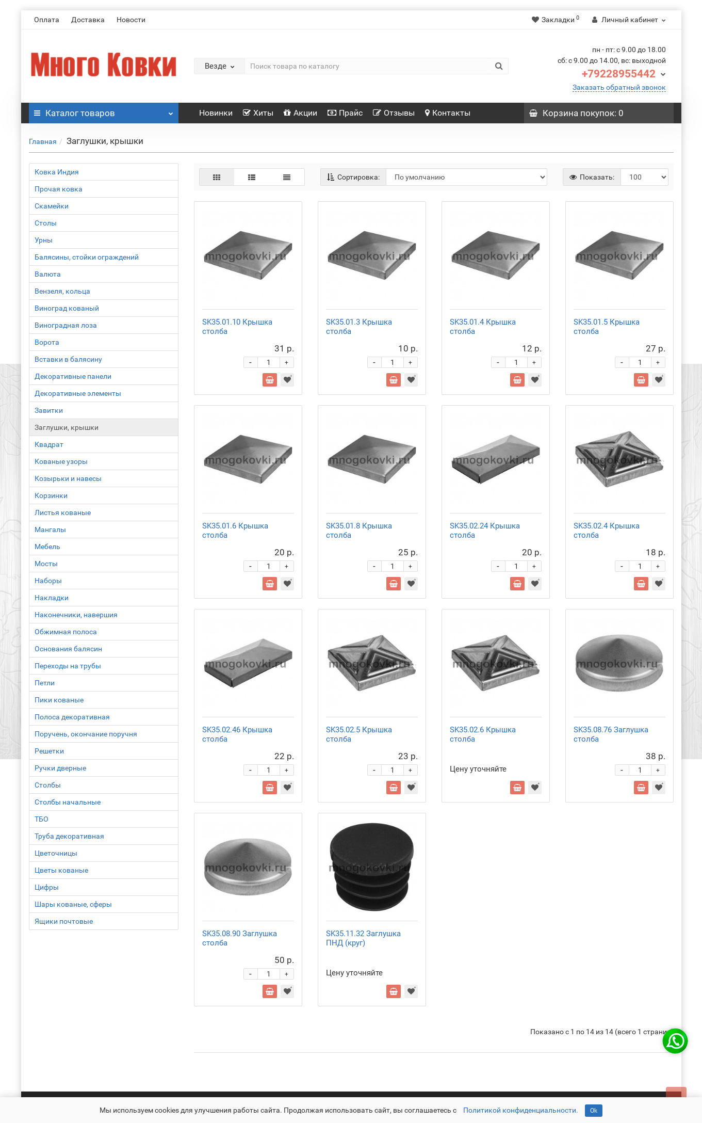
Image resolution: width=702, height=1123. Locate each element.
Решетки (49, 751)
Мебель (47, 546)
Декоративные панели (73, 376)
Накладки (52, 597)
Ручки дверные (60, 768)
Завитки (49, 410)
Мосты (46, 563)
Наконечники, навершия (76, 615)
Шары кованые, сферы (73, 904)
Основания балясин (68, 649)
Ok (593, 1110)
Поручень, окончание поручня (86, 734)
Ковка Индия (57, 172)
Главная (43, 141)
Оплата (46, 19)
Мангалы (50, 529)
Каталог (103, 110)
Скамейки (52, 206)
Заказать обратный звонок (619, 87)
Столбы (48, 785)
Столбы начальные (68, 802)
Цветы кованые (61, 870)
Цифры (47, 887)
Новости (131, 19)
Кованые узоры (61, 461)
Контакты (447, 113)
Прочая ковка (59, 189)
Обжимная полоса (66, 632)
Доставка (88, 19)
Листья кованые (63, 512)
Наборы (48, 580)
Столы (46, 223)
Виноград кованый (67, 308)
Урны (44, 240)
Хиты (258, 113)
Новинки (216, 113)
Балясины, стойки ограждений (87, 257)
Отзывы (394, 113)
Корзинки (51, 495)
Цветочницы (56, 853)
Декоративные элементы (78, 393)
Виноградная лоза (66, 325)
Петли (45, 683)
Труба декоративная (69, 836)
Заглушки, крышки (67, 427)
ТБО (41, 819)
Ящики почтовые (64, 921)
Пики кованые (59, 700)
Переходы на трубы (68, 666)
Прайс (345, 113)
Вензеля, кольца (62, 291)
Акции (300, 113)
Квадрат (49, 444)
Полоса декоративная (72, 717)
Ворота (47, 342)
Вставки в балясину (68, 359)
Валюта (48, 274)
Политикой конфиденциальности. (520, 1110)
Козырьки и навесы (68, 478)
